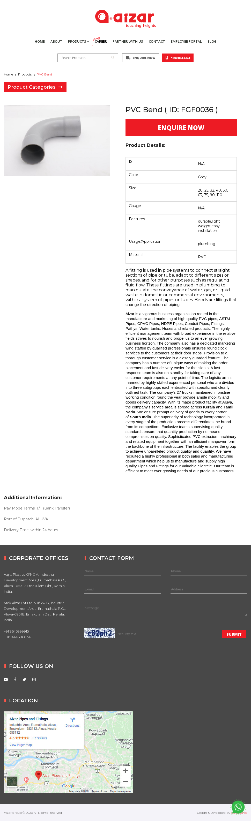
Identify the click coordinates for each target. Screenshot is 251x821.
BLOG (212, 41)
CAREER (99, 40)
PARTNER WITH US (128, 41)
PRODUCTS (78, 41)
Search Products (88, 58)
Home (8, 74)
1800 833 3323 (178, 58)
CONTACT (157, 41)
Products (25, 74)
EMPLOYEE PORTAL (186, 41)
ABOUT (56, 41)
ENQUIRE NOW (140, 58)
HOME (40, 41)
